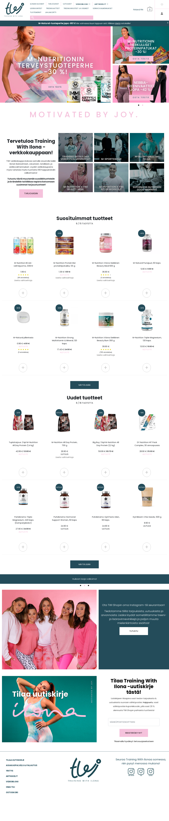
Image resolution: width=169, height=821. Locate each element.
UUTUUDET (67, 4)
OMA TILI (10, 787)
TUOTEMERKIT (35, 12)
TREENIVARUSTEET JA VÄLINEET (76, 8)
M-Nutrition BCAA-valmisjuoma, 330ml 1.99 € (23, 272)
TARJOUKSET (53, 4)
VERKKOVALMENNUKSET (102, 8)
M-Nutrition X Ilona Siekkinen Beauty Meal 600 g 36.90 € (105, 272)
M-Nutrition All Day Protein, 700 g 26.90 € (64, 450)
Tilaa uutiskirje (15, 760)
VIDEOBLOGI (12, 781)
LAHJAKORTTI (50, 12)
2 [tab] (142, 105)
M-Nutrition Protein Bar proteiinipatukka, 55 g (64, 270)
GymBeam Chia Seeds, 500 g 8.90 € (147, 521)
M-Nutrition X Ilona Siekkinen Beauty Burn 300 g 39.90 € (105, 346)
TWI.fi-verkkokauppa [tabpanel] (84, 578)
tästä (117, 23)
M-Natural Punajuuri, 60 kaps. (147, 267)
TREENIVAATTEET (53, 8)
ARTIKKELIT (12, 776)
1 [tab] (138, 105)
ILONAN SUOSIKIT (37, 4)
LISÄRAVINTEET (36, 8)
